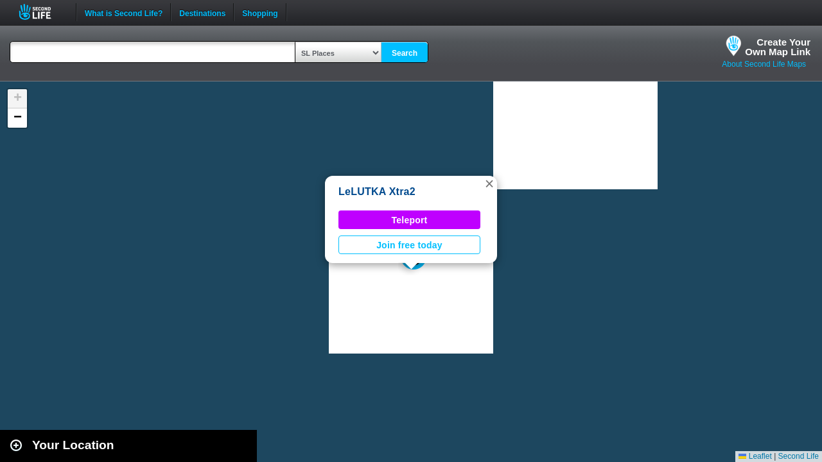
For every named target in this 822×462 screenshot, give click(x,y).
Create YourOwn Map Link (777, 47)
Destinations (202, 12)
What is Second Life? (123, 12)
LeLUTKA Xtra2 (376, 191)
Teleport (410, 220)
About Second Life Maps (764, 64)
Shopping (259, 12)
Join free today (409, 245)
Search (404, 53)
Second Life (42, 12)
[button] (489, 183)
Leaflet (755, 456)
